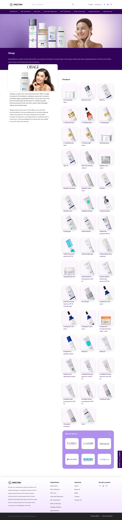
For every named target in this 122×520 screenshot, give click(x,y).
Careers (90, 4)
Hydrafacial (13, 11)
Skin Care (37, 11)
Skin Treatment (25, 11)
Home (76, 486)
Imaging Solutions (94, 11)
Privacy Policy (95, 516)
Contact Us (98, 4)
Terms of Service (107, 516)
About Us (77, 489)
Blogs (76, 493)
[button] (109, 434)
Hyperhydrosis (107, 11)
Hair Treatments (65, 11)
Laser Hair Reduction (50, 11)
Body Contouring (79, 11)
